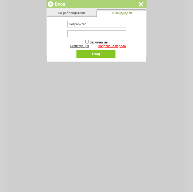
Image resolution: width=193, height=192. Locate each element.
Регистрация (79, 46)
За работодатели (71, 13)
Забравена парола (112, 46)
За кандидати (121, 13)
